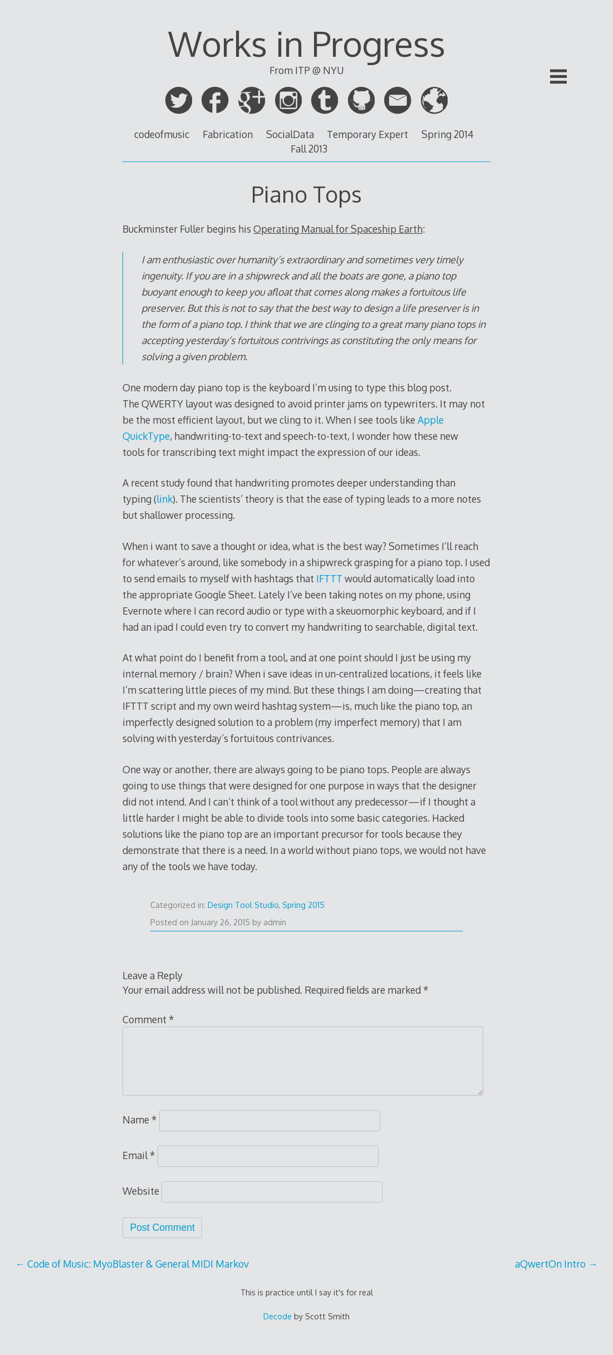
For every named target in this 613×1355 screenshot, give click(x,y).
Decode (277, 1316)
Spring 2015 (303, 905)
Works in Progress (306, 43)
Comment (148, 1019)
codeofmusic (161, 134)
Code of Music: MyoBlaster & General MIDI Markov (132, 1264)
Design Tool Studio (243, 905)
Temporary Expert (367, 134)
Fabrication (228, 134)
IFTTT (329, 578)
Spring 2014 (447, 134)
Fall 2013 (309, 149)
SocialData (290, 134)
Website (140, 1191)
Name (139, 1119)
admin (274, 922)
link (164, 499)
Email (138, 1155)
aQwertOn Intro (556, 1264)
